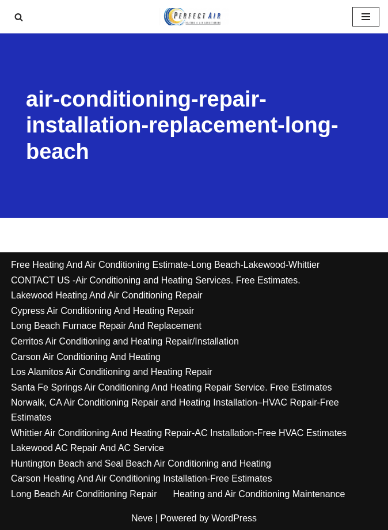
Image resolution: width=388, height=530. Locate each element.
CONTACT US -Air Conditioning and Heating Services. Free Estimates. (155, 280)
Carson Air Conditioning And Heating (86, 357)
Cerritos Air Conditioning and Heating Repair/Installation (125, 341)
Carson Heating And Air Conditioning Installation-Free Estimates (141, 478)
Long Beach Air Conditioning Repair (84, 494)
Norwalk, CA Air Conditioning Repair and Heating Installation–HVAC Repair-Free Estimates (175, 410)
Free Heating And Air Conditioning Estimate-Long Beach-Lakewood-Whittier (165, 265)
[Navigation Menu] (365, 16)
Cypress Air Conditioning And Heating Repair (102, 311)
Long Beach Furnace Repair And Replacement (106, 326)
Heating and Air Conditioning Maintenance (259, 494)
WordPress (234, 518)
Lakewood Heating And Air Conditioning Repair (107, 295)
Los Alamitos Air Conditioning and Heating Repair (111, 372)
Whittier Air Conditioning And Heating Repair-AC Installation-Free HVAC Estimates (179, 433)
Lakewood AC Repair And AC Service (87, 448)
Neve (142, 518)
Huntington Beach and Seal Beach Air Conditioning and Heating (141, 463)
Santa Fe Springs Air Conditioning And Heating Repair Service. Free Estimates (171, 387)
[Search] (18, 17)
